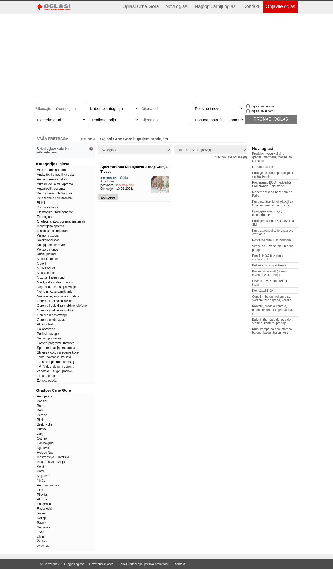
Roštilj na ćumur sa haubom (271, 240)
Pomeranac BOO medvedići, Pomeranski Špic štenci (272, 184)
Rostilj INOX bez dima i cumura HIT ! (268, 257)
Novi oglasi (176, 6)
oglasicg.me (75, 564)
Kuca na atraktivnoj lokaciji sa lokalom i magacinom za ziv (272, 203)
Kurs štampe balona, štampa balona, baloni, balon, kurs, (272, 331)
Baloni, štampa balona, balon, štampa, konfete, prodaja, (272, 321)
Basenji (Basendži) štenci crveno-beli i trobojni (269, 273)
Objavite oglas (280, 6)
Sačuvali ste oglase (231, 157)
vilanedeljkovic (124, 185)
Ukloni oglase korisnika (53, 150)
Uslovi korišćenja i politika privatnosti (143, 564)
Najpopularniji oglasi (216, 6)
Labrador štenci (263, 167)
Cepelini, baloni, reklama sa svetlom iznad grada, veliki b (271, 298)
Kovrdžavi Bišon (263, 290)
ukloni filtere (87, 138)
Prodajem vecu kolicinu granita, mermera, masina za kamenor (272, 157)
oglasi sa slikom (262, 111)
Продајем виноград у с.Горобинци (267, 213)
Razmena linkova (101, 564)
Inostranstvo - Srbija (114, 178)
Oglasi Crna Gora (141, 6)
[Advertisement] (166, 57)
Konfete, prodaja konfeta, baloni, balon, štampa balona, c (272, 309)
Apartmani (107, 181)
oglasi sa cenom (262, 106)
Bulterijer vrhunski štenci (269, 265)
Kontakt (251, 6)
